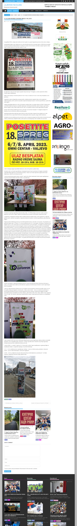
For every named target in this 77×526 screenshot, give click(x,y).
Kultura (27, 10)
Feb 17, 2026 (63, 493)
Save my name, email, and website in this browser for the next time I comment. (21, 468)
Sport (32, 10)
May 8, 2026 (17, 506)
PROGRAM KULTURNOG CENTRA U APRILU (14, 403)
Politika (22, 10)
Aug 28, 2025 (40, 494)
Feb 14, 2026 (63, 506)
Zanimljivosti (38, 10)
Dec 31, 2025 (40, 481)
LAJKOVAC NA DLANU (13, 5)
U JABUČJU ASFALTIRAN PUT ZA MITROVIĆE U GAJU (34, 1)
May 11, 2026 (7, 431)
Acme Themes (50, 524)
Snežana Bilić (12, 21)
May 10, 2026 (22, 426)
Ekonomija (15, 10)
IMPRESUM (45, 10)
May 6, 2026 (63, 481)
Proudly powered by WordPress (30, 524)
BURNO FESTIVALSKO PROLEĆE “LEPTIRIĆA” (40, 403)
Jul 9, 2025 (40, 506)
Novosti (9, 10)
